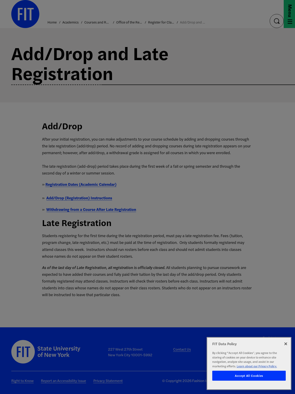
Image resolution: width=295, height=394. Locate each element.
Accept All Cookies (249, 375)
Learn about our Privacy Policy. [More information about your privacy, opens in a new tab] (257, 366)
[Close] (286, 344)
